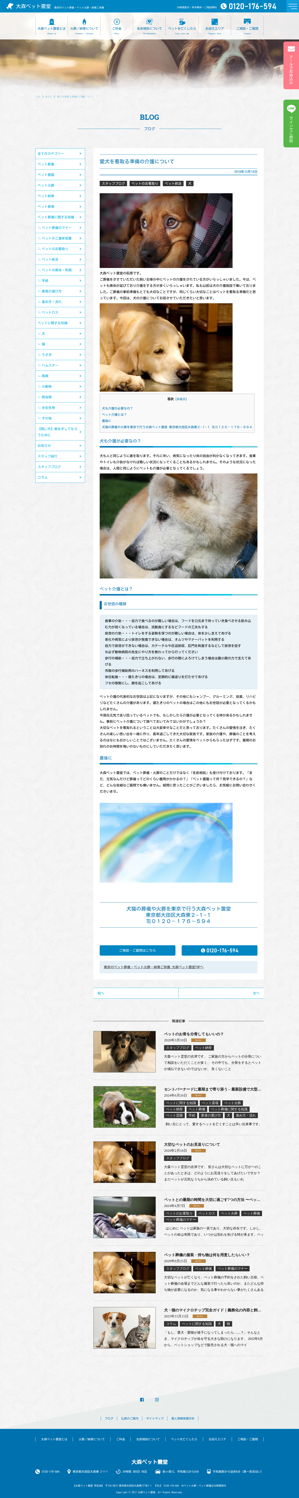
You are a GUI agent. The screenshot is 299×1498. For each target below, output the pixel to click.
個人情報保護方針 (183, 1418)
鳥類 (45, 376)
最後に (106, 420)
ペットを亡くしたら (184, 1439)
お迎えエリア (217, 1439)
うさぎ (47, 354)
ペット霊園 (46, 174)
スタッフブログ (49, 466)
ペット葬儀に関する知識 (56, 217)
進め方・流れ (52, 301)
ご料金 (120, 1439)
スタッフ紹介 (48, 456)
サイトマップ (155, 1418)
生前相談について (148, 1439)
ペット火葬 (46, 185)
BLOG (48, 96)
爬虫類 (47, 397)
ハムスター (50, 365)
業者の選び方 (52, 291)
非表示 (181, 399)
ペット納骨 (46, 196)
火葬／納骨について (92, 1439)
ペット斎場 (46, 206)
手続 (45, 280)
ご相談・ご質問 (248, 1439)
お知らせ (44, 445)
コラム (43, 477)
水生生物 (48, 407)
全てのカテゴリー (51, 153)
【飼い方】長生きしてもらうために (57, 432)
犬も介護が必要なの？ (117, 408)
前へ (101, 993)
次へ (256, 993)
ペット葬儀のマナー (57, 227)
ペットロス (50, 312)
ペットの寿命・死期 (57, 270)
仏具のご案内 (129, 1418)
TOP (37, 96)
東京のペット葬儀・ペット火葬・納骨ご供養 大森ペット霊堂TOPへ (153, 967)
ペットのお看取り (55, 249)
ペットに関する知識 (52, 323)
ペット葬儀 (46, 164)
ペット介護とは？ (114, 414)
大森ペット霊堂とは (54, 1439)
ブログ (109, 1418)
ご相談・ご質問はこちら (137, 950)
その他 (47, 418)
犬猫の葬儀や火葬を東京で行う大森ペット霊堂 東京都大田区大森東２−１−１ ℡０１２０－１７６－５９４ (177, 427)
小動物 (47, 386)
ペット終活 (50, 259)
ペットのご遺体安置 (57, 238)
